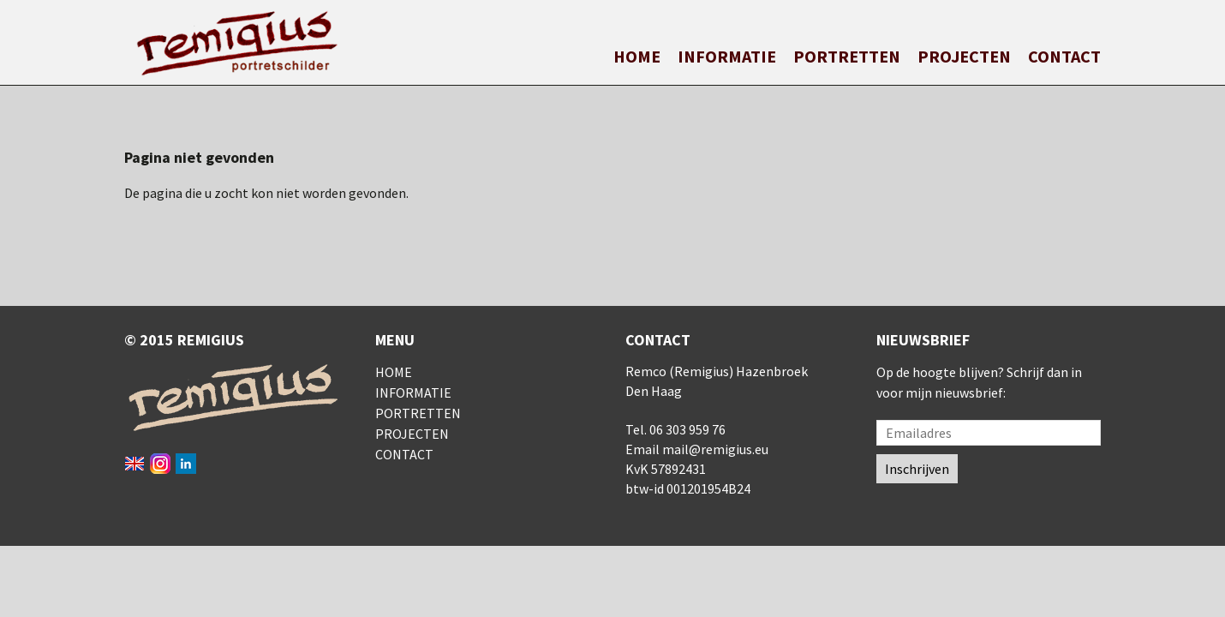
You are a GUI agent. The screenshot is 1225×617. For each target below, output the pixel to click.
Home (636, 56)
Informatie (727, 56)
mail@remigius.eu (715, 449)
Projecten (964, 56)
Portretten (846, 56)
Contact (1064, 56)
